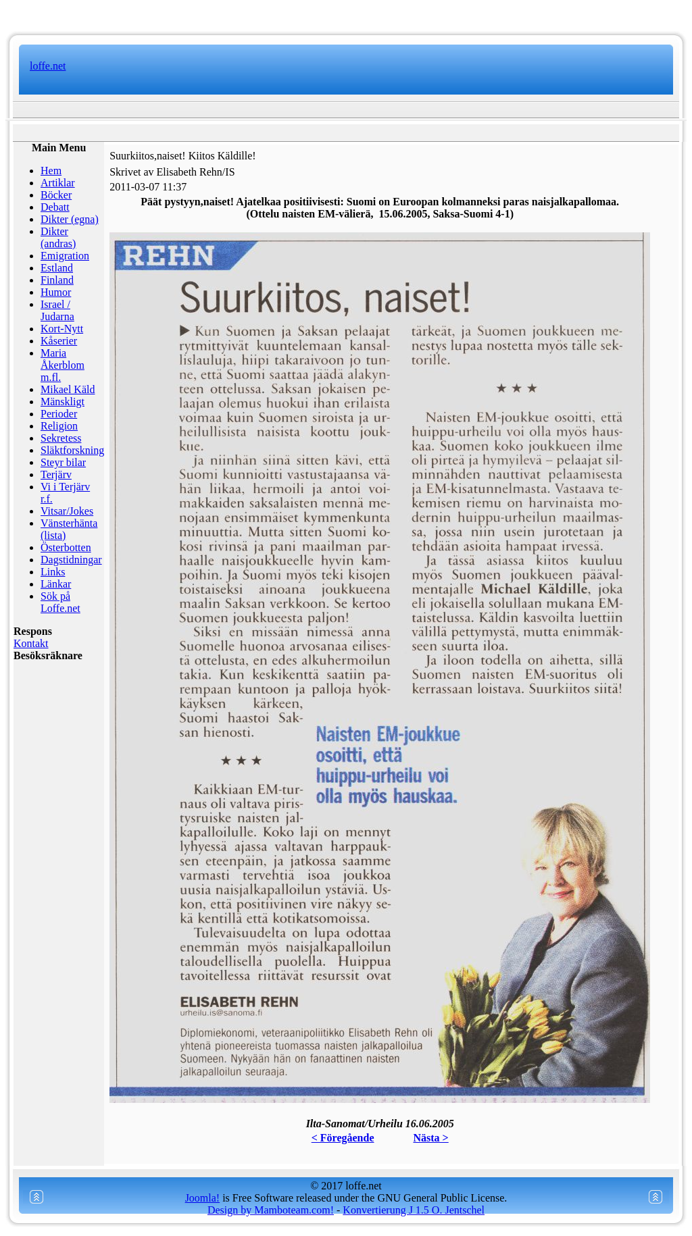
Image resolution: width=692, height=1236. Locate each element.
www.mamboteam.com (346, 13)
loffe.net (48, 66)
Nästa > (431, 1137)
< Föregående (343, 1137)
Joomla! (202, 1198)
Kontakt (31, 643)
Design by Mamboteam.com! (270, 1210)
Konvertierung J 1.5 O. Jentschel (414, 1210)
